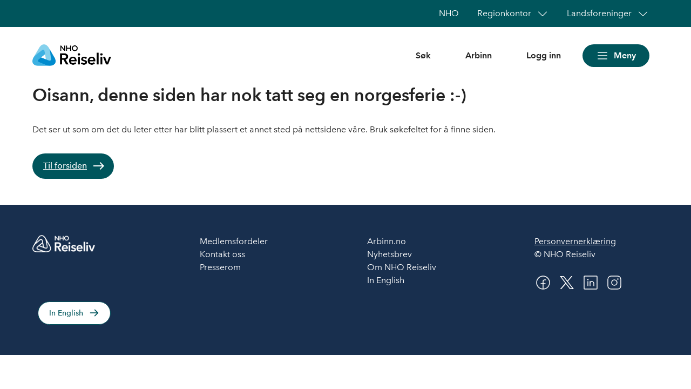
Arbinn (478, 55)
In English (66, 313)
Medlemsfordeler (234, 241)
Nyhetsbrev (389, 254)
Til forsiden (65, 165)
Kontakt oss (222, 254)
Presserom (220, 267)
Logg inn (543, 55)
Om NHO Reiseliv (401, 267)
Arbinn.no (386, 241)
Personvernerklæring (575, 241)
